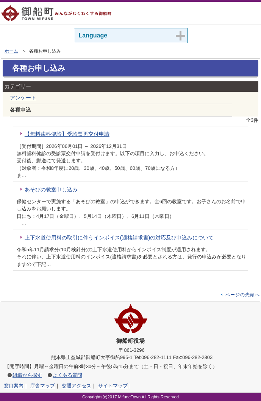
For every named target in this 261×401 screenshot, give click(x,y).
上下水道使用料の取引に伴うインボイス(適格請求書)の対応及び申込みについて (119, 238)
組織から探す (27, 375)
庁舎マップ (42, 386)
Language (93, 35)
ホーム (11, 51)
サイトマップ (113, 386)
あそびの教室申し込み (51, 190)
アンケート (23, 98)
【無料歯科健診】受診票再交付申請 (67, 134)
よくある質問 (67, 375)
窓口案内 (13, 386)
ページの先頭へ (242, 294)
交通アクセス (76, 386)
